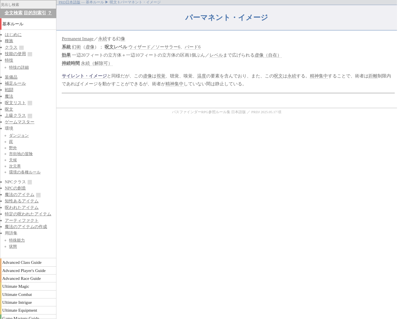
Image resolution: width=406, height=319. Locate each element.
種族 (9, 40)
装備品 (11, 77)
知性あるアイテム (22, 200)
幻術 (76, 46)
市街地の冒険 (21, 153)
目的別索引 (35, 12)
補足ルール (15, 83)
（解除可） (101, 63)
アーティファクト (22, 220)
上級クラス (15, 115)
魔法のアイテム (19, 194)
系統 (66, 46)
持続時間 (71, 63)
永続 (102, 38)
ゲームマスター (19, 121)
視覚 (161, 75)
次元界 (15, 166)
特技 (9, 60)
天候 (13, 160)
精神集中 (319, 75)
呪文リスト (15, 102)
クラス (11, 47)
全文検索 (14, 12)
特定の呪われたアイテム (28, 213)
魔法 (9, 96)
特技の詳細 (19, 67)
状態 (13, 246)
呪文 (109, 46)
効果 (66, 55)
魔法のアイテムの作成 (26, 226)
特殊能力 (17, 240)
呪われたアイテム (22, 207)
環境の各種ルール (25, 172)
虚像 (89, 46)
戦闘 (9, 89)
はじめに (13, 34)
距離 (373, 75)
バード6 (192, 46)
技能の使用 (15, 53)
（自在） (273, 55)
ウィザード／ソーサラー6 (154, 46)
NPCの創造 (15, 188)
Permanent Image (77, 38)
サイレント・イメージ (84, 75)
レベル (120, 46)
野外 (13, 148)
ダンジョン (19, 135)
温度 (201, 75)
